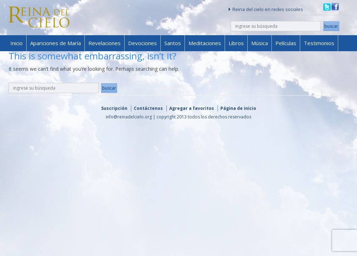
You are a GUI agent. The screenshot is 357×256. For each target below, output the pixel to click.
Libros (236, 43)
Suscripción (114, 108)
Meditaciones (204, 43)
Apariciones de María (55, 43)
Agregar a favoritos (191, 108)
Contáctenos (148, 108)
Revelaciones (104, 43)
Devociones (142, 43)
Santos (172, 43)
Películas (285, 43)
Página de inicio (238, 108)
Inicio (16, 43)
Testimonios (319, 43)
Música (259, 43)
